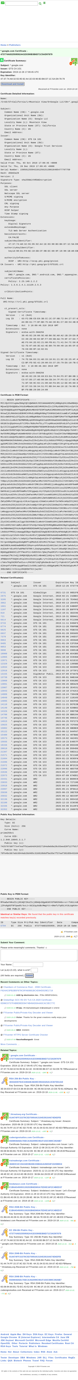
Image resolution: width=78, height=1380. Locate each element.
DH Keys (27, 1337)
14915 (5, 721)
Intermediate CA (50, 1340)
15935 (5, 741)
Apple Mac (15, 1337)
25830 (5, 792)
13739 (5, 677)
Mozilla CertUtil (60, 1343)
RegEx (71, 1360)
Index (37, 1354)
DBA (22, 1360)
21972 (5, 765)
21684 (5, 758)
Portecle (23, 1346)
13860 (5, 680)
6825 (5, 630)
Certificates (61, 1360)
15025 (5, 725)
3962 (5, 603)
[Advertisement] (39, 24)
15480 (5, 735)
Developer (13, 1360)
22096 (5, 768)
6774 (5, 626)
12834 (5, 667)
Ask (55, 1354)
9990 (5, 650)
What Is (33, 1349)
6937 (5, 633)
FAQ (42, 1363)
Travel (35, 1363)
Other (15, 1346)
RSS (43, 1354)
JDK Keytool (7, 1343)
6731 (5, 592)
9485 (5, 643)
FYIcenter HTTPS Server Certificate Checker (25, 1037)
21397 (5, 752)
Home (4, 45)
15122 (5, 731)
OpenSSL (5, 1346)
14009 (5, 694)
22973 (5, 775)
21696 (5, 762)
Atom (49, 1354)
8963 (5, 640)
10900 (5, 653)
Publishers (15, 45)
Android (5, 1337)
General (68, 1337)
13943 (5, 691)
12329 (5, 663)
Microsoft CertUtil (24, 1343)
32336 (5, 806)
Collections (27, 1354)
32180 (5, 802)
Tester (4, 1360)
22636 (5, 772)
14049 (5, 697)
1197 (5, 609)
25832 (5, 796)
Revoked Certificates (53, 1346)
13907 (5, 687)
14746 (5, 718)
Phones (27, 1363)
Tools (15, 1349)
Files (50, 1360)
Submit (29, 978)
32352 (5, 809)
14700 (5, 714)
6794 (5, 926)
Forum (49, 1363)
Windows (43, 1349)
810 (5, 613)
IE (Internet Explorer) (29, 1340)
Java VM (64, 1340)
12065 (5, 657)
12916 (5, 670)
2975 (5, 596)
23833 (5, 782)
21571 (5, 755)
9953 (5, 647)
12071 (5, 660)
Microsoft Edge (43, 1343)
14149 (5, 708)
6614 (5, 620)
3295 (5, 599)
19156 (5, 745)
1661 (5, 606)
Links (3, 1363)
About (16, 1354)
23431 (5, 779)
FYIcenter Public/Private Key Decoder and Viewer (28, 1015)
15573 (5, 738)
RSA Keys (6, 1349)
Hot (10, 1354)
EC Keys (49, 1337)
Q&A (10, 1363)
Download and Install (12, 84)
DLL (45, 1360)
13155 (5, 674)
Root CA (69, 1346)
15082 (5, 728)
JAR (39, 1360)
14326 (5, 711)
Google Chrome (9, 1340)
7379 (5, 636)
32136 (5, 799)
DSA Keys (38, 1337)
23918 (5, 785)
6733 (5, 623)
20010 (5, 748)
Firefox (58, 1337)
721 (5, 616)
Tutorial (23, 1349)
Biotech (18, 1363)
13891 (5, 684)
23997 (5, 789)
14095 (5, 701)
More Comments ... (10, 1047)
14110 (5, 704)
